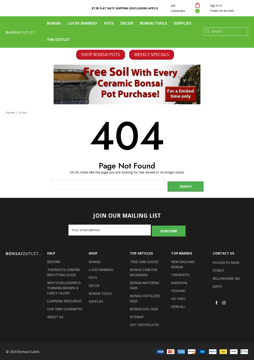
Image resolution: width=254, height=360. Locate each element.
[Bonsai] (54, 24)
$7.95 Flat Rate (124, 8)
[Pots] (109, 24)
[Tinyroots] (180, 272)
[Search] (207, 31)
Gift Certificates (178, 8)
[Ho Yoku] (178, 296)
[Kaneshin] (179, 280)
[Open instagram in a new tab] (224, 299)
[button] (100, 55)
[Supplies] (182, 24)
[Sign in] (214, 5)
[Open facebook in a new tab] (216, 299)
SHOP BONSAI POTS (100, 54)
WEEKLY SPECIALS (151, 54)
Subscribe (168, 228)
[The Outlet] (58, 40)
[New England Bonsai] (189, 261)
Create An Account (222, 10)
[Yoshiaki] (178, 288)
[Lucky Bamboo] (82, 24)
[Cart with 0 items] (200, 8)
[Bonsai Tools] (153, 24)
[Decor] (126, 24)
